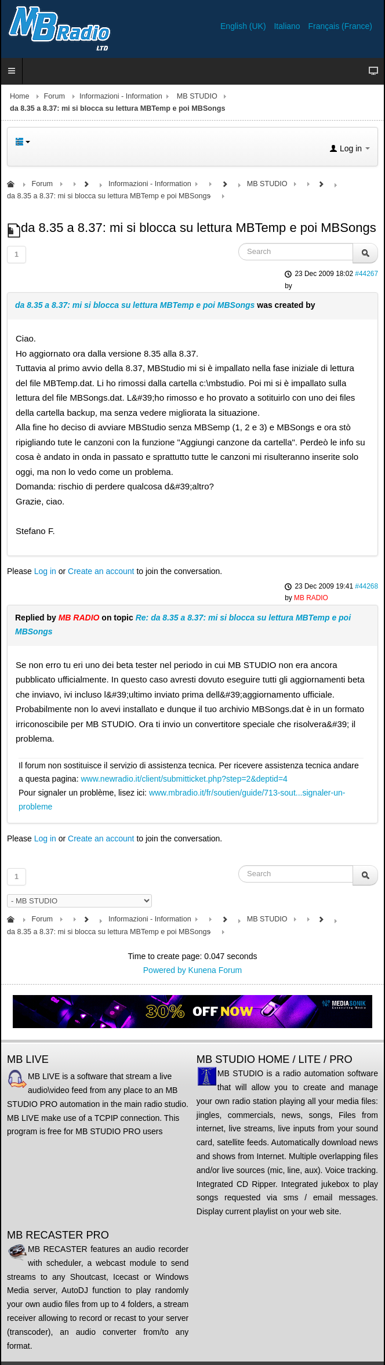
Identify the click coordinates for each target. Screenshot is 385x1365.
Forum (54, 96)
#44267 (366, 274)
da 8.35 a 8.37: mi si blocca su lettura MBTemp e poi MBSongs (135, 305)
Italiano (288, 26)
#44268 (366, 586)
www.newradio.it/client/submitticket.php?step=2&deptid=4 (184, 778)
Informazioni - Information (120, 96)
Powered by (164, 970)
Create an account (101, 571)
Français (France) (340, 26)
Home (20, 96)
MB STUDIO (197, 96)
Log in (45, 571)
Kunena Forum (215, 970)
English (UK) (244, 26)
